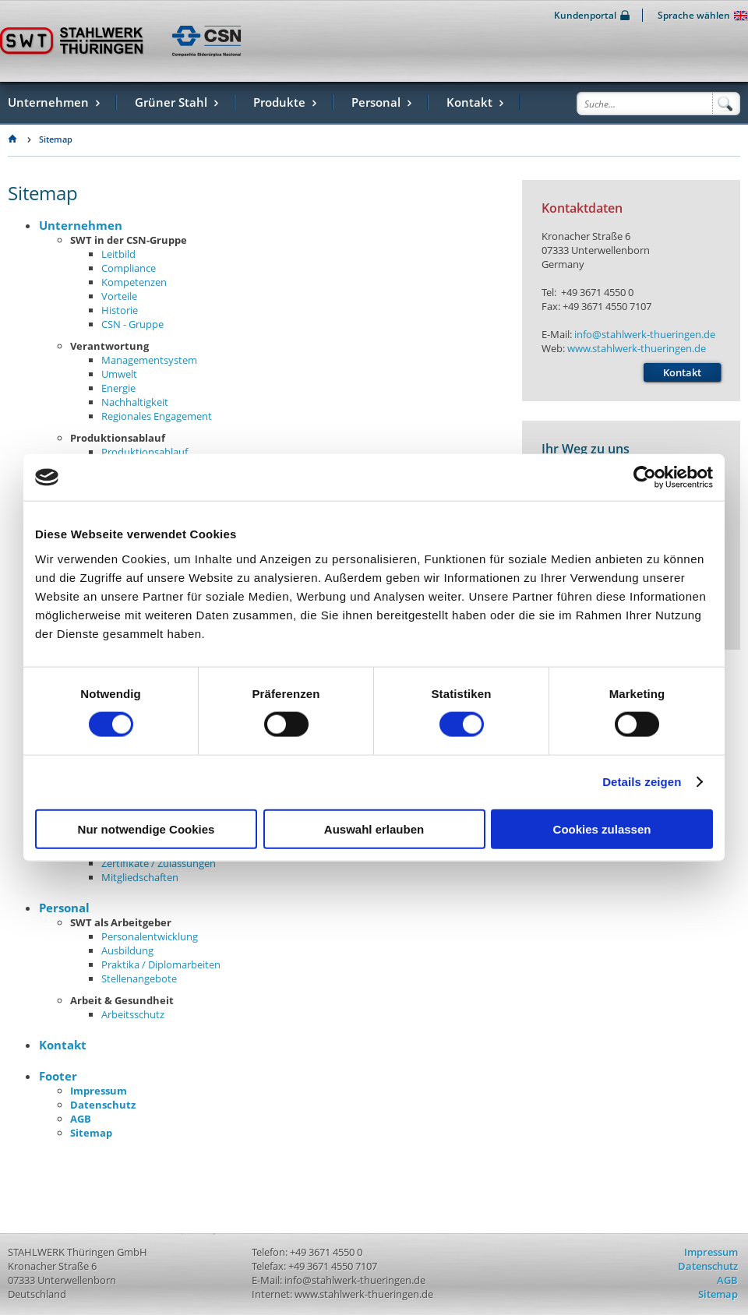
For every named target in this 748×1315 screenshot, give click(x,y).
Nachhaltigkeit (134, 402)
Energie (118, 388)
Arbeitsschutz (132, 1014)
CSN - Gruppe (132, 324)
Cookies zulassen (602, 828)
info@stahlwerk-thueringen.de (644, 334)
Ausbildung (127, 950)
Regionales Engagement (156, 416)
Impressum (98, 1091)
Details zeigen (641, 781)
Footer (58, 1076)
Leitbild (118, 254)
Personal (64, 907)
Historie (119, 310)
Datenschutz (103, 1105)
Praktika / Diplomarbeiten (161, 964)
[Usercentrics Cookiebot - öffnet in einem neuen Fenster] (645, 477)
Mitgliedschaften (139, 877)
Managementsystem (149, 360)
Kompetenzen (134, 282)
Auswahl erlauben (374, 828)
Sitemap (55, 139)
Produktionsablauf (144, 452)
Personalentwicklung (149, 936)
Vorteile (119, 296)
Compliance (128, 268)
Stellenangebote (139, 978)
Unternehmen (80, 225)
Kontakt (62, 1044)
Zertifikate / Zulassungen (158, 863)
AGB (80, 1119)
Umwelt (119, 374)
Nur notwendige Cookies (146, 828)
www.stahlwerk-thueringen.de (636, 348)
